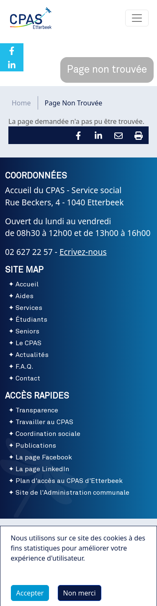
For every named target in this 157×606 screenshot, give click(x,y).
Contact (27, 378)
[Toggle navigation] (137, 18)
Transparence (36, 410)
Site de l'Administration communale (72, 492)
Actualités (32, 355)
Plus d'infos (37, 583)
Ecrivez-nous (83, 251)
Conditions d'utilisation (78, 528)
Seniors (27, 331)
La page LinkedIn (42, 469)
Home (21, 103)
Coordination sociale (47, 433)
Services (28, 307)
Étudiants (31, 319)
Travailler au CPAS (44, 422)
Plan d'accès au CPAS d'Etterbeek (69, 480)
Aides (24, 296)
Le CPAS (28, 343)
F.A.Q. (24, 366)
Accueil (27, 284)
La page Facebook (43, 457)
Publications (35, 445)
